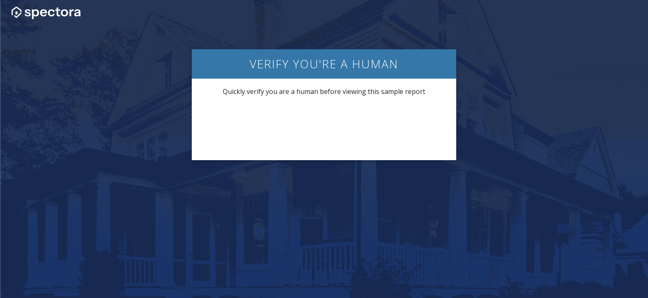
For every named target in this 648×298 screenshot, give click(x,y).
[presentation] (324, 127)
